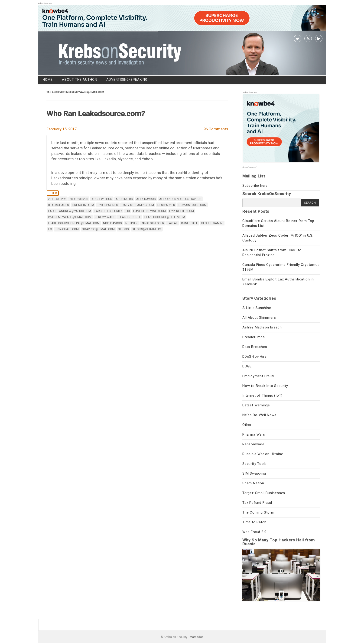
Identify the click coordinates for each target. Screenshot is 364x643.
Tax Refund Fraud (257, 503)
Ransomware (253, 444)
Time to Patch (254, 522)
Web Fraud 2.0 (254, 532)
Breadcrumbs (253, 337)
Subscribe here (255, 185)
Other (53, 193)
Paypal (173, 223)
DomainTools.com (193, 205)
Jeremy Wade (105, 217)
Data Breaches (254, 347)
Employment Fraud (258, 376)
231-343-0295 (57, 199)
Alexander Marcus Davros (180, 199)
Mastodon (197, 637)
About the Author (79, 79)
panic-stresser (152, 223)
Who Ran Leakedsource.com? (95, 113)
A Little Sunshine (256, 308)
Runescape (189, 223)
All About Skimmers (259, 317)
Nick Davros (112, 223)
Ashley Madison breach (262, 327)
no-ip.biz (131, 223)
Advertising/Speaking (126, 79)
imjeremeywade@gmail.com (69, 217)
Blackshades (58, 205)
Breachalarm (83, 205)
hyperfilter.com (181, 211)
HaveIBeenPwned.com (149, 211)
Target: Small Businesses (263, 493)
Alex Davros (146, 199)
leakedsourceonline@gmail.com (74, 223)
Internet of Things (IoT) (262, 395)
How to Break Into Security (265, 386)
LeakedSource (130, 217)
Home (48, 79)
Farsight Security (108, 211)
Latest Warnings (256, 405)
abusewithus (101, 199)
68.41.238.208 (79, 199)
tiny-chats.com (67, 229)
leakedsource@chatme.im (164, 217)
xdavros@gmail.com (98, 229)
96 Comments (216, 129)
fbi (128, 211)
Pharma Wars (253, 434)
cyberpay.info (108, 205)
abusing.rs (124, 199)
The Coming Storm (258, 512)
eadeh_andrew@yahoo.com (69, 211)
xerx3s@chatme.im (146, 229)
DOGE (247, 366)
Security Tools (254, 464)
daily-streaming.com (138, 205)
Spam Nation (253, 483)
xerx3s (123, 229)
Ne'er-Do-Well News (259, 415)
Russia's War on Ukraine (262, 454)
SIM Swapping (254, 473)
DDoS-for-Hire (254, 356)
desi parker (166, 205)
